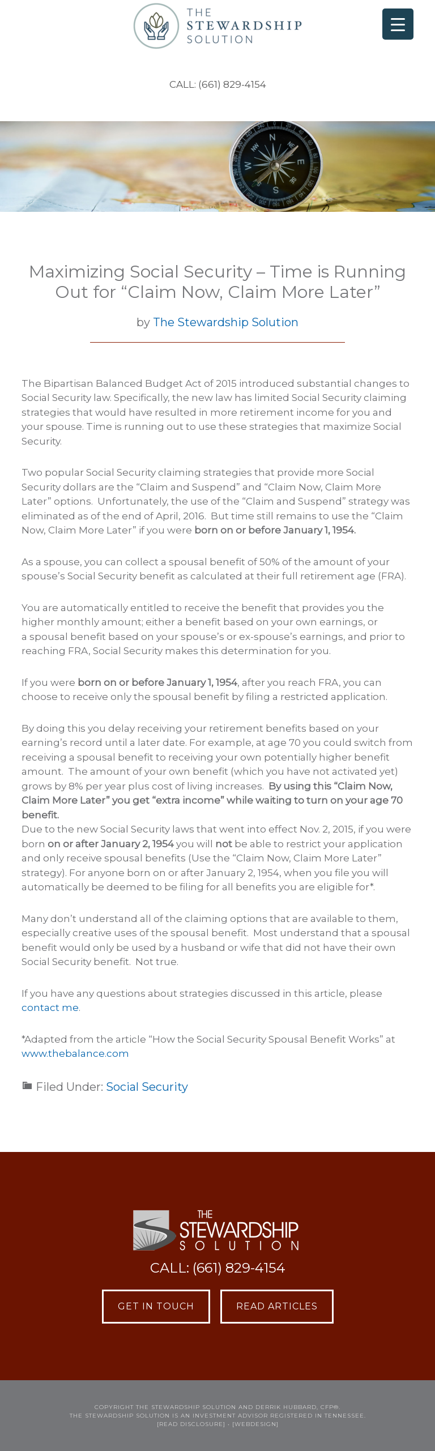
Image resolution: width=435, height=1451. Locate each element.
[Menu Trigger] (397, 24)
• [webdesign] (253, 1424)
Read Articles (277, 1306)
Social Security (147, 1087)
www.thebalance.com (75, 1053)
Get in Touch (156, 1306)
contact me (50, 1007)
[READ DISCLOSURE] (191, 1424)
